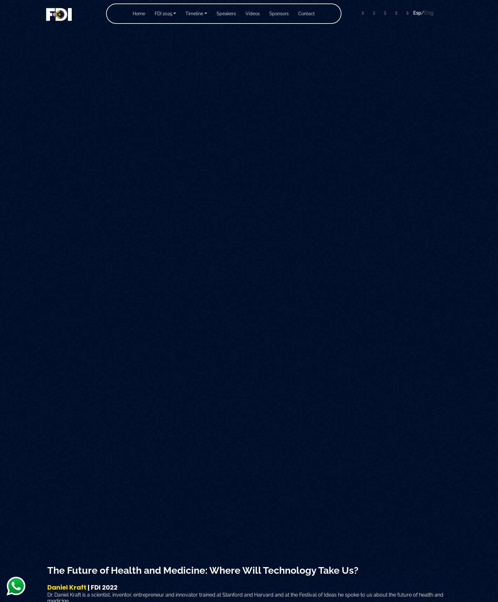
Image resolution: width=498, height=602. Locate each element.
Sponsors (279, 13)
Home (139, 13)
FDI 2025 (163, 13)
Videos (253, 13)
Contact (306, 13)
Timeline (194, 13)
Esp (417, 13)
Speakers (226, 13)
